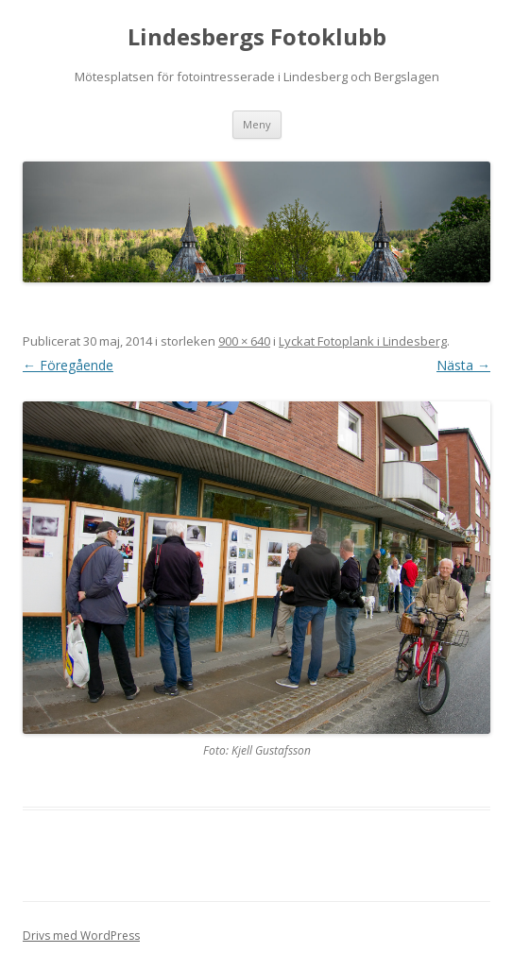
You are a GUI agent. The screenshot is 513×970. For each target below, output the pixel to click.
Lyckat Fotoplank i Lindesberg (363, 340)
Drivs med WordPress (81, 935)
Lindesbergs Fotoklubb (257, 37)
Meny (257, 124)
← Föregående (68, 365)
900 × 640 (244, 340)
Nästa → (463, 365)
